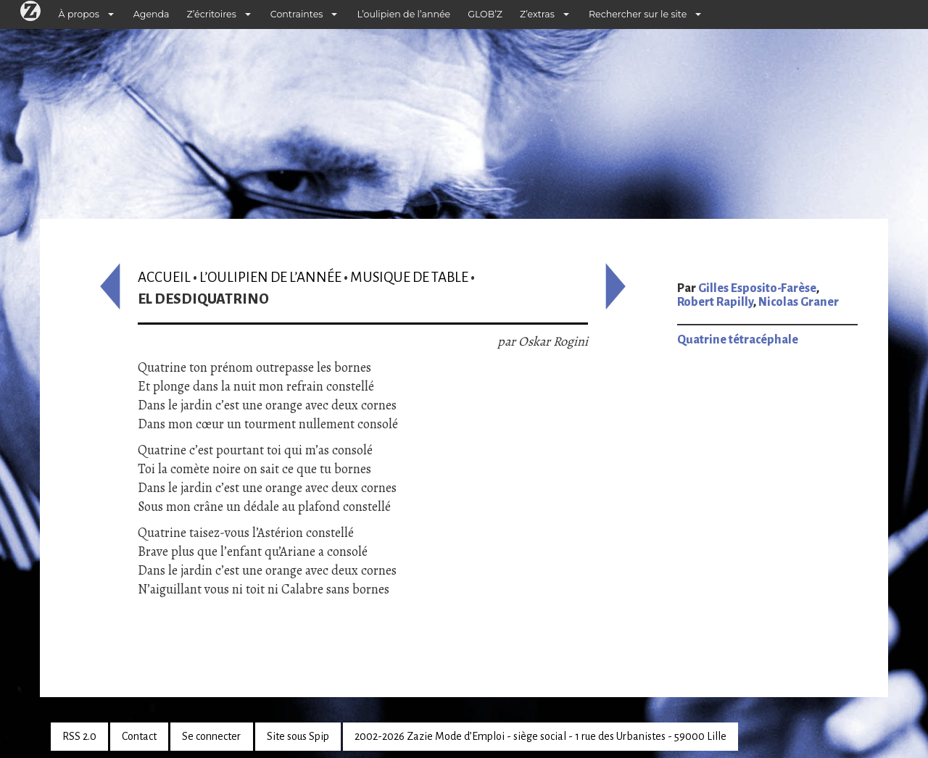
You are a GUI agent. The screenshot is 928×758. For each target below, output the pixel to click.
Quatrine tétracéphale (737, 339)
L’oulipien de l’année (403, 14)
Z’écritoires (211, 14)
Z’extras (537, 14)
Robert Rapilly (715, 302)
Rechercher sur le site (638, 14)
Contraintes (296, 14)
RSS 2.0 (79, 736)
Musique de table (409, 277)
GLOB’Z (485, 14)
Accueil (164, 277)
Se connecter (211, 736)
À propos (79, 14)
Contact (139, 736)
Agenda (151, 14)
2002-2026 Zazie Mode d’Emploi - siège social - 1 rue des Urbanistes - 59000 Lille (540, 736)
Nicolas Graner (798, 302)
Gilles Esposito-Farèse (757, 288)
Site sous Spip (298, 736)
